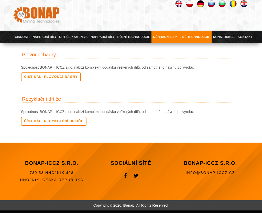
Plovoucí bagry (39, 54)
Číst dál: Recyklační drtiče (53, 121)
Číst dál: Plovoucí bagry (51, 77)
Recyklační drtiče (41, 99)
